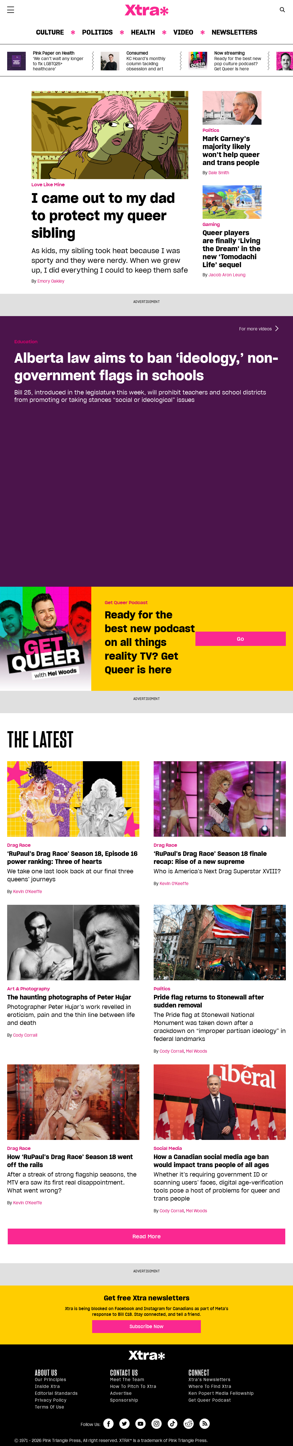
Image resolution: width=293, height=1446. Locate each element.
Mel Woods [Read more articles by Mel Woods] (196, 1051)
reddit (188, 1424)
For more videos (255, 329)
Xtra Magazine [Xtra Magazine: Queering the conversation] (146, 10)
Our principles (50, 1379)
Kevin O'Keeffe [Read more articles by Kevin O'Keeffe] (27, 891)
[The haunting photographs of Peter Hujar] (73, 945)
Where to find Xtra (210, 1386)
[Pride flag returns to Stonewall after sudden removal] (220, 945)
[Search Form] (282, 10)
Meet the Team (127, 1379)
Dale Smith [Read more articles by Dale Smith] (219, 172)
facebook (108, 1424)
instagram (156, 1424)
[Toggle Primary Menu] (10, 11)
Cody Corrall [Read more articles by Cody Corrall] (25, 1035)
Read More (146, 1236)
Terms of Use (49, 1407)
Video (183, 32)
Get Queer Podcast (126, 602)
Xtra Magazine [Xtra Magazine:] (146, 1355)
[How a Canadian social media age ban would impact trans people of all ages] (220, 1104)
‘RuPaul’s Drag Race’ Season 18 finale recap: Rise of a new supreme (210, 858)
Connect (199, 1372)
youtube (140, 1424)
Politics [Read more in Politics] (211, 130)
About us (46, 1372)
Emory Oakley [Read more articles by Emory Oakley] (50, 281)
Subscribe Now (146, 1326)
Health (143, 32)
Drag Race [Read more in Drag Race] (19, 845)
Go (240, 638)
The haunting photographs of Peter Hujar (69, 997)
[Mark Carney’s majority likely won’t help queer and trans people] (232, 107)
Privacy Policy (51, 1400)
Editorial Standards (56, 1393)
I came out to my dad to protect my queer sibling (103, 215)
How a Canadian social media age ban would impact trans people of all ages (211, 1161)
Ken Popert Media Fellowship (221, 1393)
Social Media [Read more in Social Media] (168, 1148)
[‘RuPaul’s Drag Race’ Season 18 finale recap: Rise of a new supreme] (220, 801)
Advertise (121, 1393)
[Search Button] (282, 9)
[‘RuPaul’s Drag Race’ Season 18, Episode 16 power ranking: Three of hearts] (73, 801)
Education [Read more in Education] (25, 341)
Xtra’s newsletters (210, 1379)
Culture (50, 32)
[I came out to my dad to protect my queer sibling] (109, 135)
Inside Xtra (47, 1386)
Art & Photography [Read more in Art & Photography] (28, 988)
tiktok (172, 1424)
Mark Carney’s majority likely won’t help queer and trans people (231, 150)
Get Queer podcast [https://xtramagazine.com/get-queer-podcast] (210, 1400)
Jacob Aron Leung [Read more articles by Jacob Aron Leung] (227, 274)
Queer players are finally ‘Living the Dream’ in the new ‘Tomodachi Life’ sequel (232, 248)
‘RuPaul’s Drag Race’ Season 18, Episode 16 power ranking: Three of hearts (72, 858)
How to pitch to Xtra (133, 1386)
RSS (204, 1424)
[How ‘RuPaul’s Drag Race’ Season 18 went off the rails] (73, 1104)
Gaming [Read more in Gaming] (211, 224)
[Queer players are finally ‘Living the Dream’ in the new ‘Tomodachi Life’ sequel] (232, 202)
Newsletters (234, 32)
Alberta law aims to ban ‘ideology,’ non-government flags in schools (146, 366)
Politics (97, 32)
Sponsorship (124, 1400)
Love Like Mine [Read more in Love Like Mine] (48, 184)
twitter (124, 1424)
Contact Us (124, 1372)
